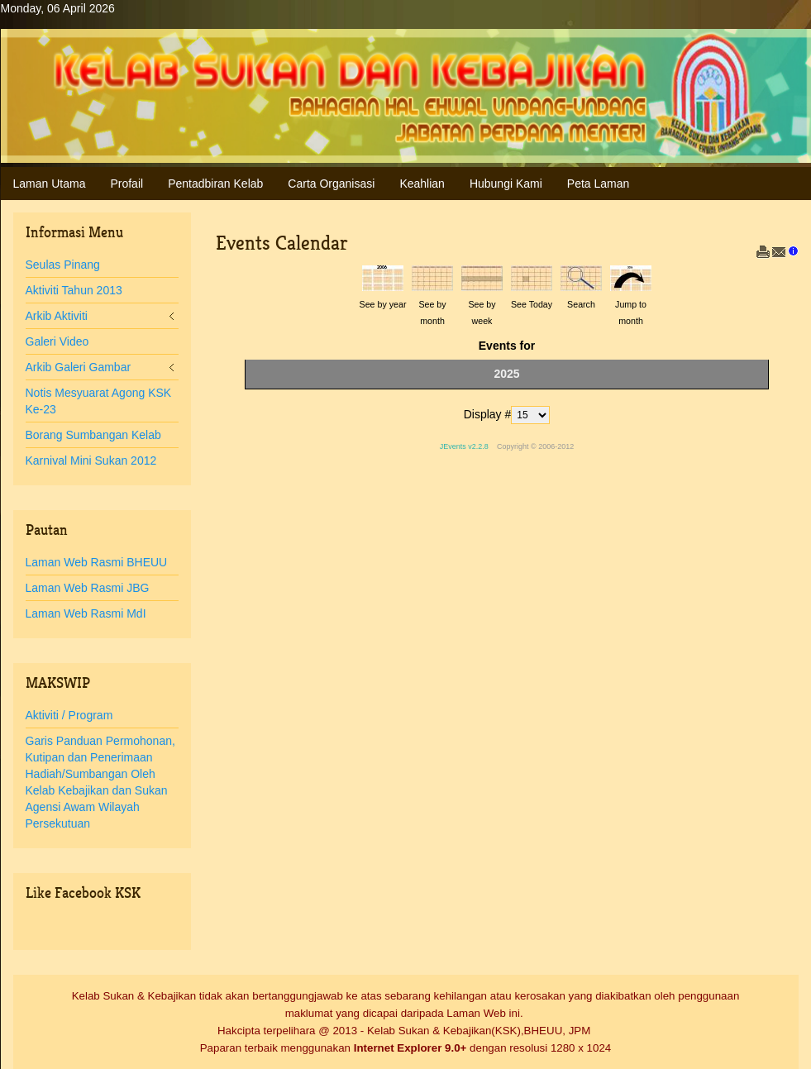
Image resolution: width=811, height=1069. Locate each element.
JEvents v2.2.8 (465, 446)
